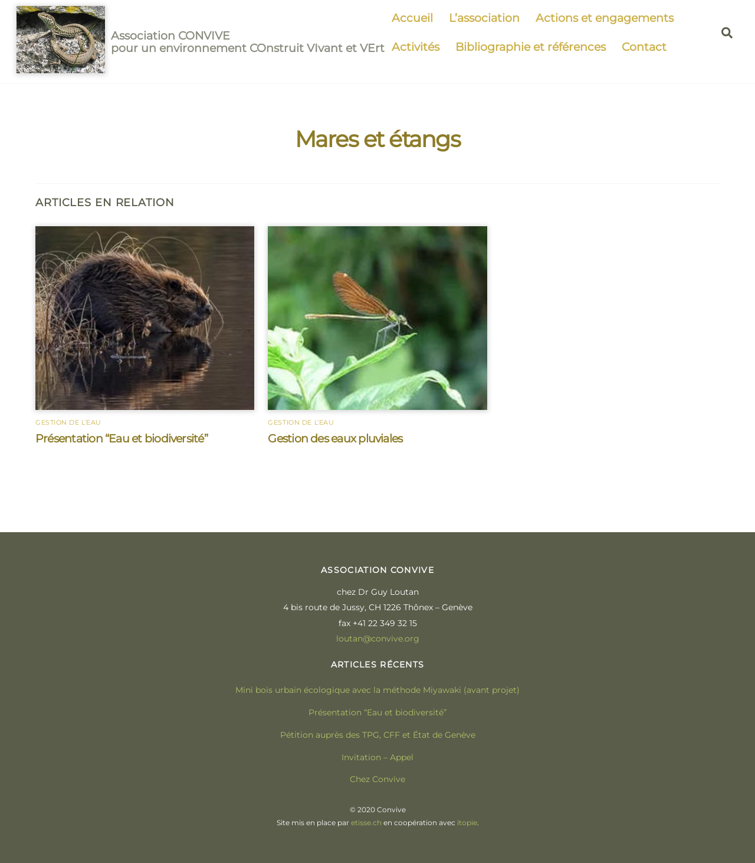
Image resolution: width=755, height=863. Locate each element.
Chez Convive (377, 779)
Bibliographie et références (530, 47)
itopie (467, 822)
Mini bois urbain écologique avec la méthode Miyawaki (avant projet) (377, 690)
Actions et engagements (605, 18)
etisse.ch (366, 822)
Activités (415, 47)
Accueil (412, 18)
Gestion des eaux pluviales (335, 438)
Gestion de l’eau (68, 422)
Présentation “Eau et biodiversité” (121, 438)
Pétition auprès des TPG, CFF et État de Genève (377, 735)
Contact (644, 47)
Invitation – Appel (377, 757)
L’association (484, 18)
